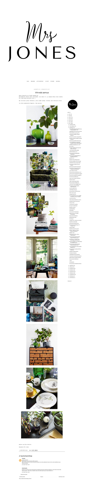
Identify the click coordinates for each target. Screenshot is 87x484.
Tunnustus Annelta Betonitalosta (75, 256)
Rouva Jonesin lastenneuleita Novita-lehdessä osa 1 (74, 245)
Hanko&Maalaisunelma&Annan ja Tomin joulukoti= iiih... (75, 129)
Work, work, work (72, 192)
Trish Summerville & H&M (74, 150)
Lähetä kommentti (24, 474)
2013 (70, 120)
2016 (70, 115)
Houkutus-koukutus (73, 253)
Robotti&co (71, 210)
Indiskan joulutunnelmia (73, 251)
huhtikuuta (72, 273)
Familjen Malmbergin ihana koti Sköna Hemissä (75, 148)
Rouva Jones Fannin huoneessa (75, 166)
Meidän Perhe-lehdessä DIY (74, 159)
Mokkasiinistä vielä (72, 217)
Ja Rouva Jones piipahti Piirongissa (75, 173)
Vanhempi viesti (61, 476)
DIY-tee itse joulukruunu (73, 176)
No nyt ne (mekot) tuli (73, 205)
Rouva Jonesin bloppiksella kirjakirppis (74, 154)
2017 (70, 114)
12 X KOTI (47, 81)
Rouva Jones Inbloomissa (74, 223)
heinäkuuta (72, 268)
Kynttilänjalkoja (72, 208)
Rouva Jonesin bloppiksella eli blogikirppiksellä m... (74, 156)
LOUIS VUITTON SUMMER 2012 (75, 184)
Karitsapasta (71, 262)
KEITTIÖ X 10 (71, 158)
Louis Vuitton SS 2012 (73, 170)
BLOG (28, 81)
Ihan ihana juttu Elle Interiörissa (75, 140)
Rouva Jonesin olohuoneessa (74, 191)
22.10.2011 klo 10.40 (25, 472)
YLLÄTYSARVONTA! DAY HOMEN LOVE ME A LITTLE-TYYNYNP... (75, 196)
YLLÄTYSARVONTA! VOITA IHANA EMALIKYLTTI (75, 247)
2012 (70, 121)
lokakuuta (71, 127)
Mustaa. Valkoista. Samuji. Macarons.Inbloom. (74, 231)
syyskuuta (71, 265)
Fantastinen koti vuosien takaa (75, 162)
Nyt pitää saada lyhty (73, 221)
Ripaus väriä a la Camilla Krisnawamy (73, 214)
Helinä (23, 468)
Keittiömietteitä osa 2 (73, 151)
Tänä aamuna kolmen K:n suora (75, 199)
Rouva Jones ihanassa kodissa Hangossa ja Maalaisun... (74, 169)
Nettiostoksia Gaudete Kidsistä (75, 257)
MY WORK (52, 81)
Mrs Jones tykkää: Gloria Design (75, 161)
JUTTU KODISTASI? (40, 81)
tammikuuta (72, 277)
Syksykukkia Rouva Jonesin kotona (75, 131)
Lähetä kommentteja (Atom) (26, 478)
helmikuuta (72, 276)
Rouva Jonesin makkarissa (74, 182)
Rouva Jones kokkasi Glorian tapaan (74, 165)
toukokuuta (72, 271)
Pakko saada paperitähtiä (74, 181)
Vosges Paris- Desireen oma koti (75, 220)
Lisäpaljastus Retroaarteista (74, 254)
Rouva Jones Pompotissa (74, 211)
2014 (70, 118)
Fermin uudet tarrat (73, 188)
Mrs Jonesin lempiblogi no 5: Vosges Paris (74, 225)
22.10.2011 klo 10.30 (25, 464)
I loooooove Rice (72, 198)
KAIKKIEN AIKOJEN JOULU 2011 (75, 144)
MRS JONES (33, 81)
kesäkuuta (72, 270)
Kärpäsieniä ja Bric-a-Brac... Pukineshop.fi (74, 235)
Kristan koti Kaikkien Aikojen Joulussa (74, 135)
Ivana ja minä (71, 202)
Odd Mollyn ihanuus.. (73, 189)
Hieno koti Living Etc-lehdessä (74, 178)
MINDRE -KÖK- (72, 232)
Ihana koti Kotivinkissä (73, 215)
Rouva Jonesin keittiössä (73, 259)
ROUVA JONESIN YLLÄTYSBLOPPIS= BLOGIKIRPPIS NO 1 (75, 242)
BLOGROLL (58, 81)
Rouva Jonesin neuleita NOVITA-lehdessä (75, 249)
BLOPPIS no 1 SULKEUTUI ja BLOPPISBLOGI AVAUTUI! (74, 240)
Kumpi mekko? (72, 227)
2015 (70, 117)
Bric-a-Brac (71, 146)
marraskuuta (72, 126)
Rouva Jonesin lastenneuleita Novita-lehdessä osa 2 (74, 237)
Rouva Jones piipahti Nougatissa (75, 175)
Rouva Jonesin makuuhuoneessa (75, 263)
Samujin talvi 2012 (72, 194)
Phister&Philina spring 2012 (74, 132)
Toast (70, 260)
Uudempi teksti (22, 476)
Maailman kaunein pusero (74, 228)
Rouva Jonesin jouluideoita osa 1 (75, 172)
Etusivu (42, 476)
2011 (70, 123)
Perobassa (71, 218)
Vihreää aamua (72, 179)
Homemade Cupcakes (73, 204)
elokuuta (71, 267)
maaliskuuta (72, 274)
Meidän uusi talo (72, 207)
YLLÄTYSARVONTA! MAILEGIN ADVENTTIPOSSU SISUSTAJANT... (75, 143)
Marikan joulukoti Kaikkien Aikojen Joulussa (75, 139)
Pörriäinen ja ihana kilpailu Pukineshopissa (74, 186)
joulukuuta (72, 124)
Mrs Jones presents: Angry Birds (75, 136)
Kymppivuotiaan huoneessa (74, 201)
